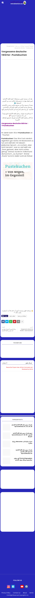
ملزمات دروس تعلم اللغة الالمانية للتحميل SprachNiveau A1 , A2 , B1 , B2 (21, 425)
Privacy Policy (6, 593)
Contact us (16, 593)
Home (31, 593)
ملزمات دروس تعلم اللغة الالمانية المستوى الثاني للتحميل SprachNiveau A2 (24, 451)
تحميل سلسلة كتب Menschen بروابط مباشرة (22, 442)
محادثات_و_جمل (19, 46)
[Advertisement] (17, 24)
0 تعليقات (4, 363)
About (25, 593)
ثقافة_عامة (12, 316)
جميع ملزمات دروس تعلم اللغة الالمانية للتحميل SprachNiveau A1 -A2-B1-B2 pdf (22, 434)
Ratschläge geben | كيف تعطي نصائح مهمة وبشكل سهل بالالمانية (23, 459)
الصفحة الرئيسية (29, 46)
